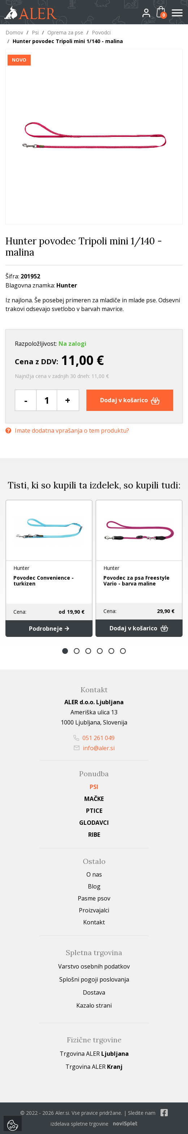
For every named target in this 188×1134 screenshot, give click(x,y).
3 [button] (88, 651)
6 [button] (123, 651)
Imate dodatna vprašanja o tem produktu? (67, 430)
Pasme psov (94, 898)
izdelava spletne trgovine (79, 1123)
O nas (94, 874)
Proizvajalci (94, 910)
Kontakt (94, 922)
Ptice (94, 811)
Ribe (94, 835)
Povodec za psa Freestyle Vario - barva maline (136, 580)
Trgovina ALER (94, 1054)
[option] (49, 568)
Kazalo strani (94, 1005)
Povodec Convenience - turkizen (43, 580)
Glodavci (94, 823)
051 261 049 (94, 738)
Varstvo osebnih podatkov (94, 966)
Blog (94, 886)
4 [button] (100, 651)
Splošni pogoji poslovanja (94, 979)
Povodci (101, 32)
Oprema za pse (65, 32)
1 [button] (65, 651)
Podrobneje (49, 628)
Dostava (94, 992)
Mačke (94, 799)
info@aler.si (94, 748)
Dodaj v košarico (130, 400)
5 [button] (111, 651)
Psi (35, 32)
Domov (14, 32)
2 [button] (77, 651)
